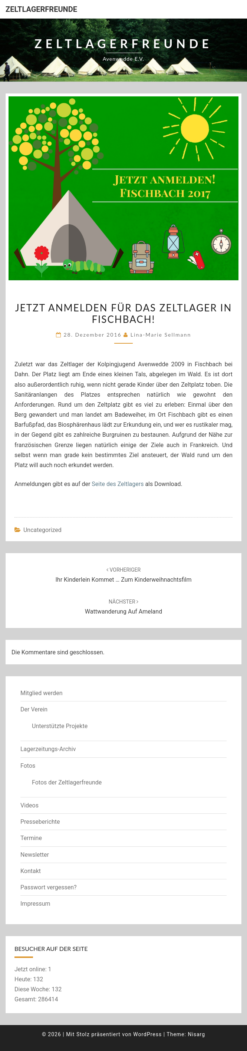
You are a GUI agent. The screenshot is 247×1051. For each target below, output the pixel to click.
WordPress (147, 1034)
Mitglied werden (41, 693)
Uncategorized (42, 529)
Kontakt (30, 871)
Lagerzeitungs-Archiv (48, 749)
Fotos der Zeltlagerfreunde (67, 782)
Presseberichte (40, 821)
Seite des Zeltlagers (118, 484)
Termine (31, 838)
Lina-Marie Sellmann (161, 334)
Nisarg (196, 1034)
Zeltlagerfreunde (41, 9)
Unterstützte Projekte (60, 726)
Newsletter (34, 854)
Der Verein (33, 709)
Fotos (27, 765)
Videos (29, 805)
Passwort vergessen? (48, 887)
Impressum (35, 903)
